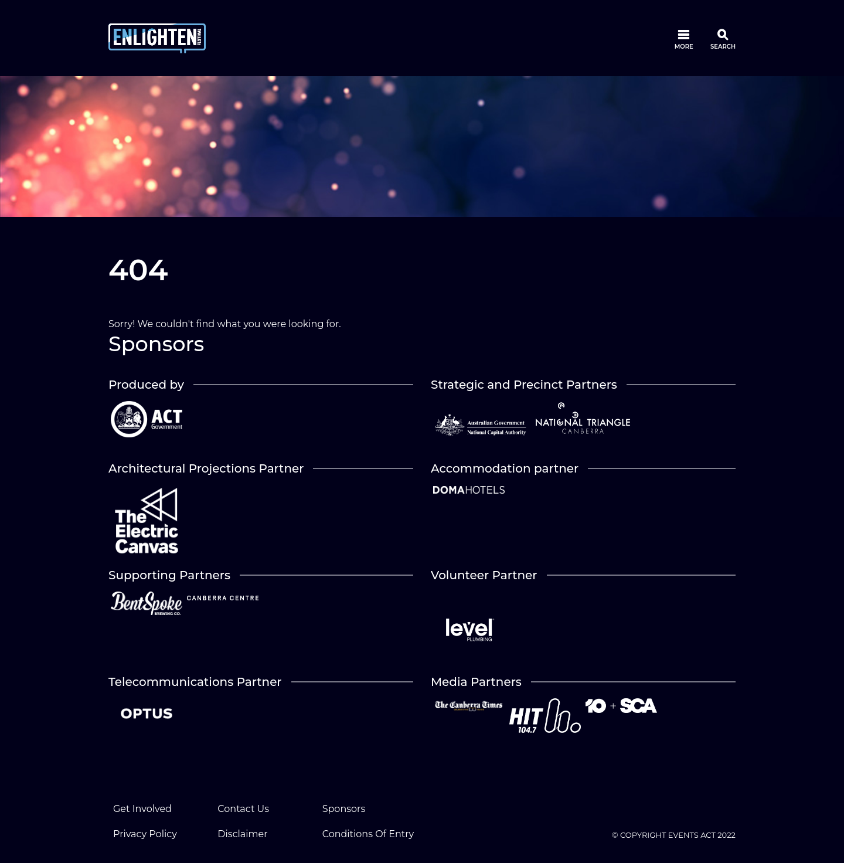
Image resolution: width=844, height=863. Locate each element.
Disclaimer (242, 834)
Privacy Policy (145, 834)
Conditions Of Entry (368, 834)
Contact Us (243, 808)
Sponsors (344, 808)
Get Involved (142, 808)
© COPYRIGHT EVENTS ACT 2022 (674, 835)
